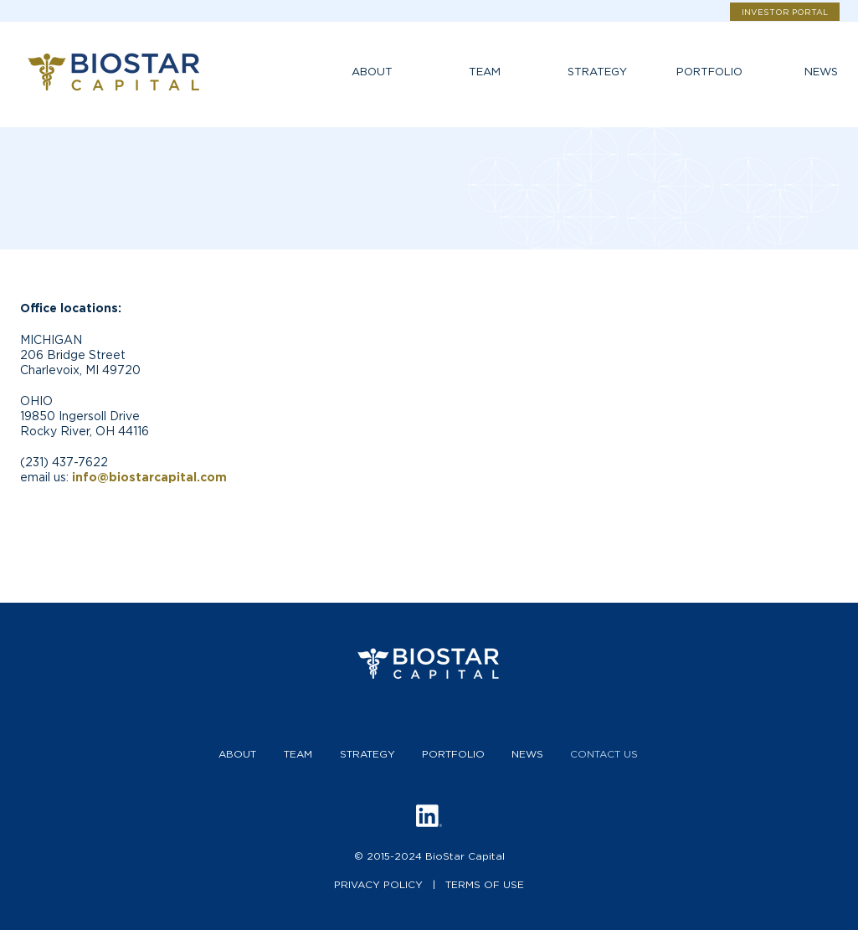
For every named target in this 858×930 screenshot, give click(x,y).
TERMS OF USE (484, 884)
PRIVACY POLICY (378, 884)
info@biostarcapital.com (149, 477)
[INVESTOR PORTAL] (785, 12)
